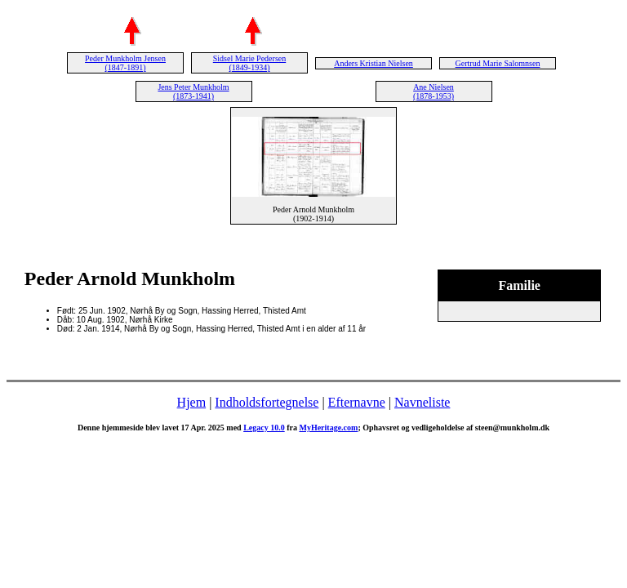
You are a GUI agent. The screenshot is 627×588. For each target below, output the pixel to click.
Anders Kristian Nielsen (373, 63)
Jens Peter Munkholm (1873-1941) (193, 91)
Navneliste (422, 402)
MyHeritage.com (328, 427)
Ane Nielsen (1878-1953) (433, 91)
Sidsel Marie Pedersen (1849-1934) (249, 63)
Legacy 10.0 (264, 427)
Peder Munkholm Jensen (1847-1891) (125, 63)
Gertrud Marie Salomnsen (498, 63)
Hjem (192, 402)
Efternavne (356, 402)
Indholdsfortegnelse (266, 402)
